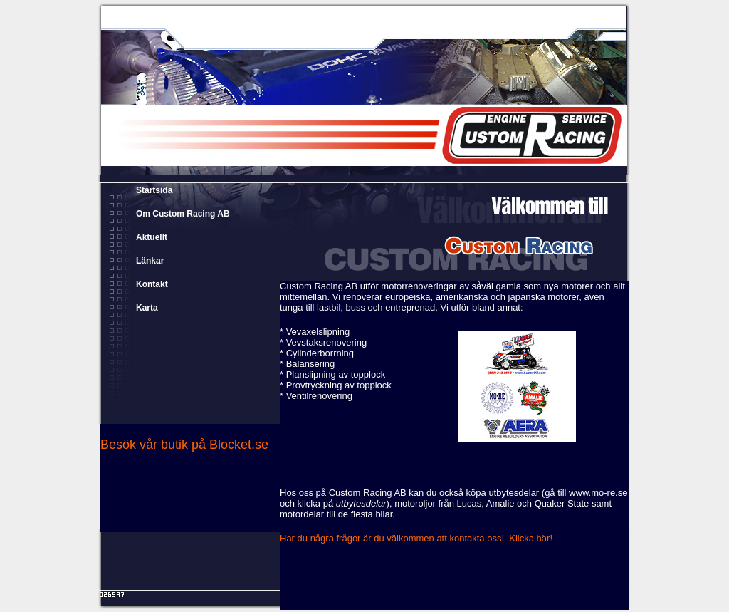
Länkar (150, 261)
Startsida (154, 190)
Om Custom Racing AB (183, 214)
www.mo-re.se (598, 492)
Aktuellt (151, 237)
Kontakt (152, 284)
